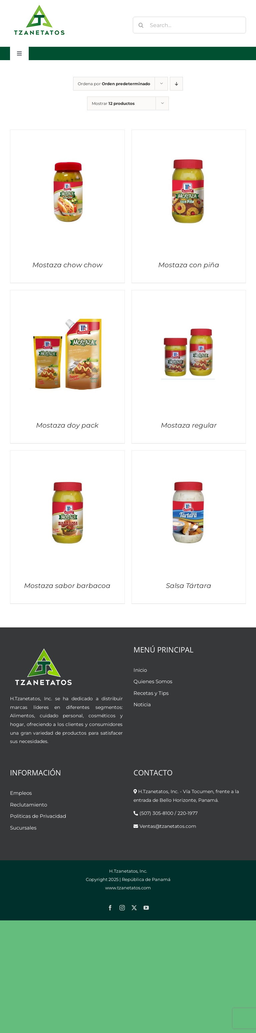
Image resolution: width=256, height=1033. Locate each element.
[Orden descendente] (176, 84)
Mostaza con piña (188, 265)
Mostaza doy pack (67, 425)
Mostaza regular (189, 425)
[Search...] (189, 25)
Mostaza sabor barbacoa (67, 586)
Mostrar (113, 103)
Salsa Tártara (188, 586)
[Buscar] (141, 25)
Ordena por (114, 83)
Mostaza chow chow (67, 265)
